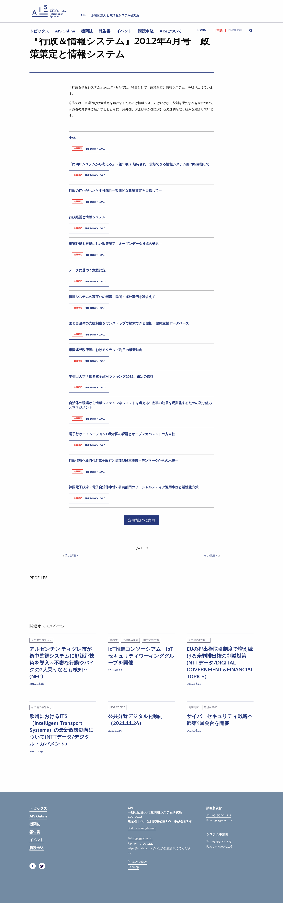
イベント (124, 31)
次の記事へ (211, 555)
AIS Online (65, 31)
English (235, 30)
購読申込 (146, 31)
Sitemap (133, 867)
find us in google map (142, 828)
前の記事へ (71, 555)
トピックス (39, 31)
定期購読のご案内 (141, 520)
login (201, 30)
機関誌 (87, 31)
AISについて (171, 31)
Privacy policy (137, 861)
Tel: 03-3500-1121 (140, 838)
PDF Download (89, 148)
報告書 (104, 31)
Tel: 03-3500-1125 (219, 841)
